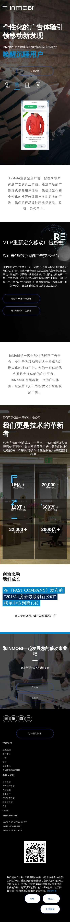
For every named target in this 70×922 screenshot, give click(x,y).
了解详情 (35, 71)
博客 (5, 762)
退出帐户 (7, 794)
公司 (5, 758)
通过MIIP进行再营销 (21, 298)
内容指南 (7, 790)
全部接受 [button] (50, 909)
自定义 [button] (51, 898)
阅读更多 (52, 890)
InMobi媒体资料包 (11, 770)
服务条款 (7, 782)
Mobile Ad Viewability (15, 822)
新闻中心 (7, 766)
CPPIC (6, 810)
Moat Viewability (12, 826)
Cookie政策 (9, 798)
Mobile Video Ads (12, 830)
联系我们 (7, 750)
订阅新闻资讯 (35, 733)
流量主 (35, 698)
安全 (5, 806)
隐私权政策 (8, 802)
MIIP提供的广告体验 (21, 311)
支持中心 (7, 754)
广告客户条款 (9, 786)
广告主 (35, 687)
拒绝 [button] (32, 898)
